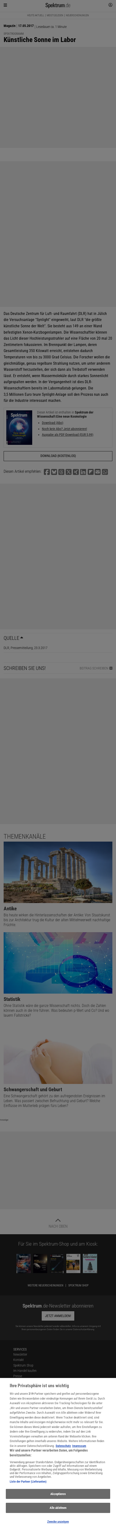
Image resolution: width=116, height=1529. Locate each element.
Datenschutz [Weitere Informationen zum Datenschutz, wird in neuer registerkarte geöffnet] (63, 1453)
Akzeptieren (57, 1501)
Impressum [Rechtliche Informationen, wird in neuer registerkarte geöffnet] (79, 1453)
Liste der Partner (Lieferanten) (28, 1489)
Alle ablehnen (58, 1515)
